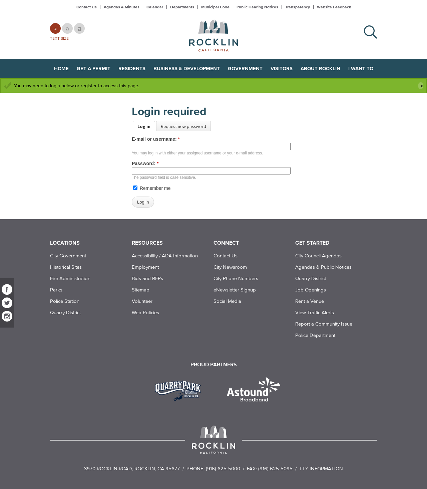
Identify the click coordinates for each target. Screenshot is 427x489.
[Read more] (180, 390)
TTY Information (321, 468)
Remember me (151, 188)
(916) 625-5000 (223, 468)
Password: (145, 163)
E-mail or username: (156, 139)
